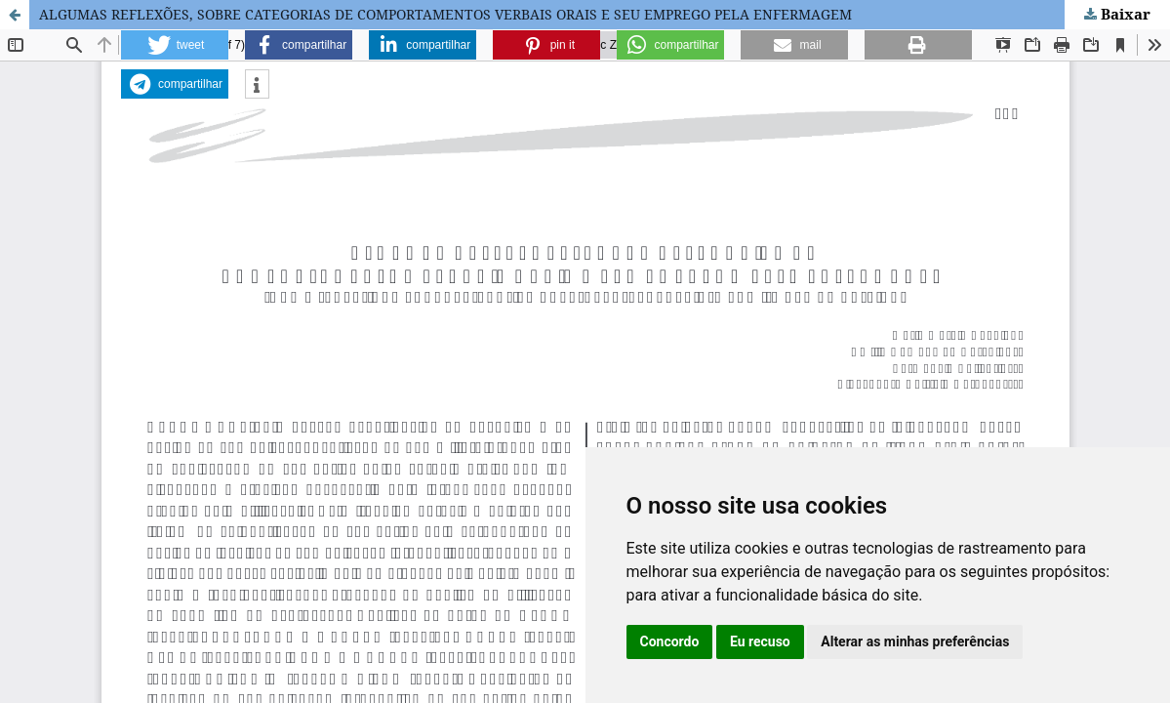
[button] (174, 45)
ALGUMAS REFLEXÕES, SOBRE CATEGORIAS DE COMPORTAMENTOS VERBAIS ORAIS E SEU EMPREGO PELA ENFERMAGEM (445, 14)
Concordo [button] (670, 641)
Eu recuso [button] (760, 641)
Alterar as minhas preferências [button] (915, 641)
